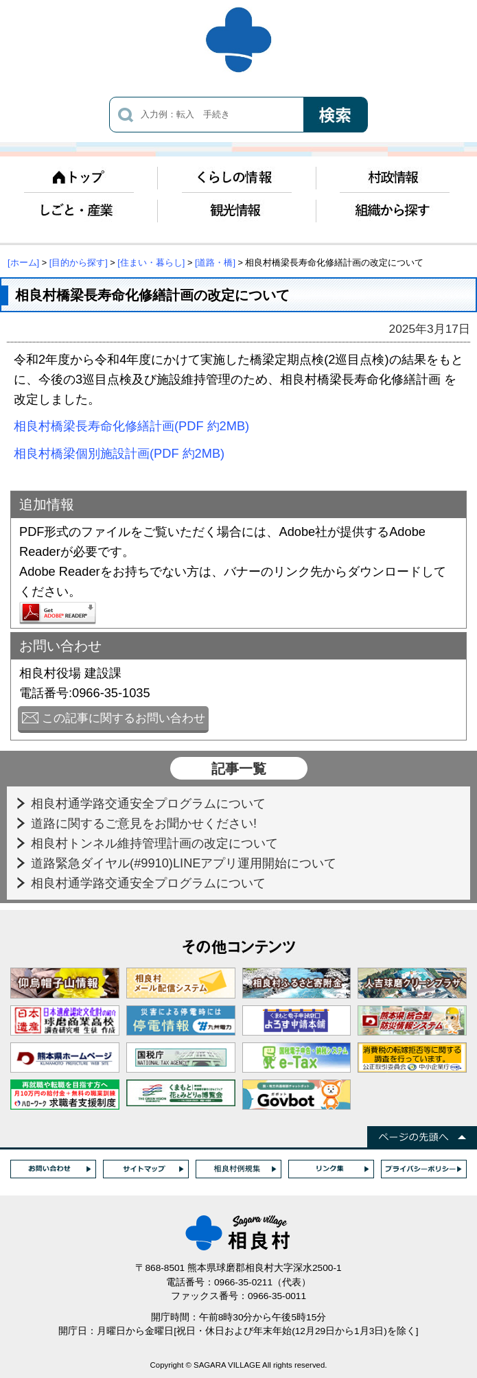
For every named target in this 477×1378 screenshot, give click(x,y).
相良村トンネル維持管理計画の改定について (156, 843)
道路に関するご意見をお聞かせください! (145, 823)
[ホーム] (23, 262)
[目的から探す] (78, 262)
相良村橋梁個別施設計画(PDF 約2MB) (119, 453)
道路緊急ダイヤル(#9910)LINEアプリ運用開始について (185, 863)
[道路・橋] (215, 262)
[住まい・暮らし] (151, 262)
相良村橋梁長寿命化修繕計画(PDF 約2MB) (131, 426)
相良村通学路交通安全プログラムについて (150, 803)
